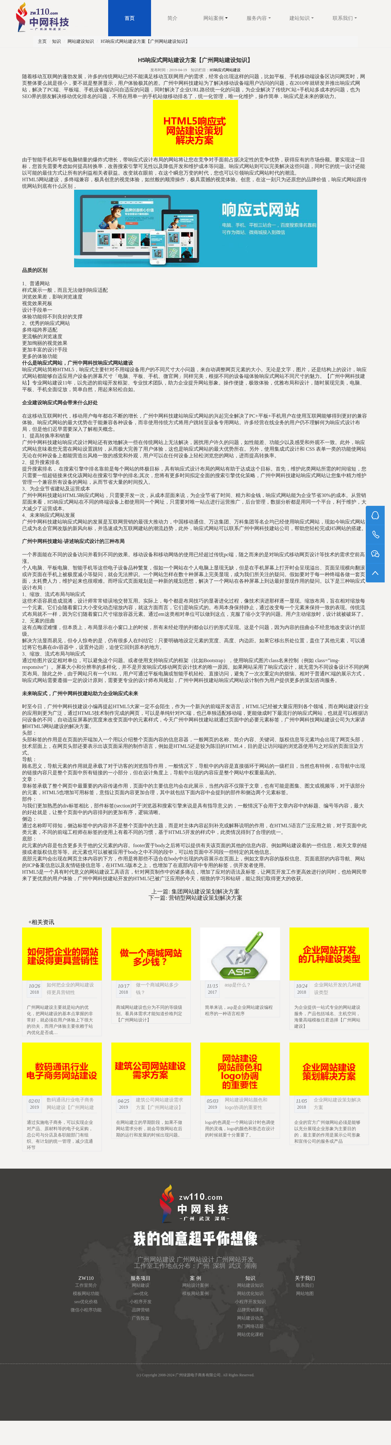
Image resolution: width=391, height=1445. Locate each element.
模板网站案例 (195, 1293)
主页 (42, 41)
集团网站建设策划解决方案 (205, 891)
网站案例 (215, 18)
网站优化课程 (250, 1334)
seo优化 (140, 1293)
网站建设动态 (250, 1318)
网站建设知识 (80, 41)
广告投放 (140, 1318)
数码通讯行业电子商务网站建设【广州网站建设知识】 (70, 1107)
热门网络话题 (250, 1326)
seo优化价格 (86, 1301)
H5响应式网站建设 (225, 70)
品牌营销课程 (250, 1310)
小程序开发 (141, 1301)
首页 (130, 18)
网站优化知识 (250, 1293)
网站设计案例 (195, 1285)
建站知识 (301, 18)
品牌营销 (140, 1310)
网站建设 (140, 1285)
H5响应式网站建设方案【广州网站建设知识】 (145, 41)
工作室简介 (86, 1285)
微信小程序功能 (86, 1310)
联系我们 (345, 18)
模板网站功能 (86, 1293)
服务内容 (259, 18)
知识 (56, 41)
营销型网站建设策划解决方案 (204, 898)
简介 (172, 18)
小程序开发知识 (250, 1301)
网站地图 (305, 1293)
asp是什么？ (238, 984)
